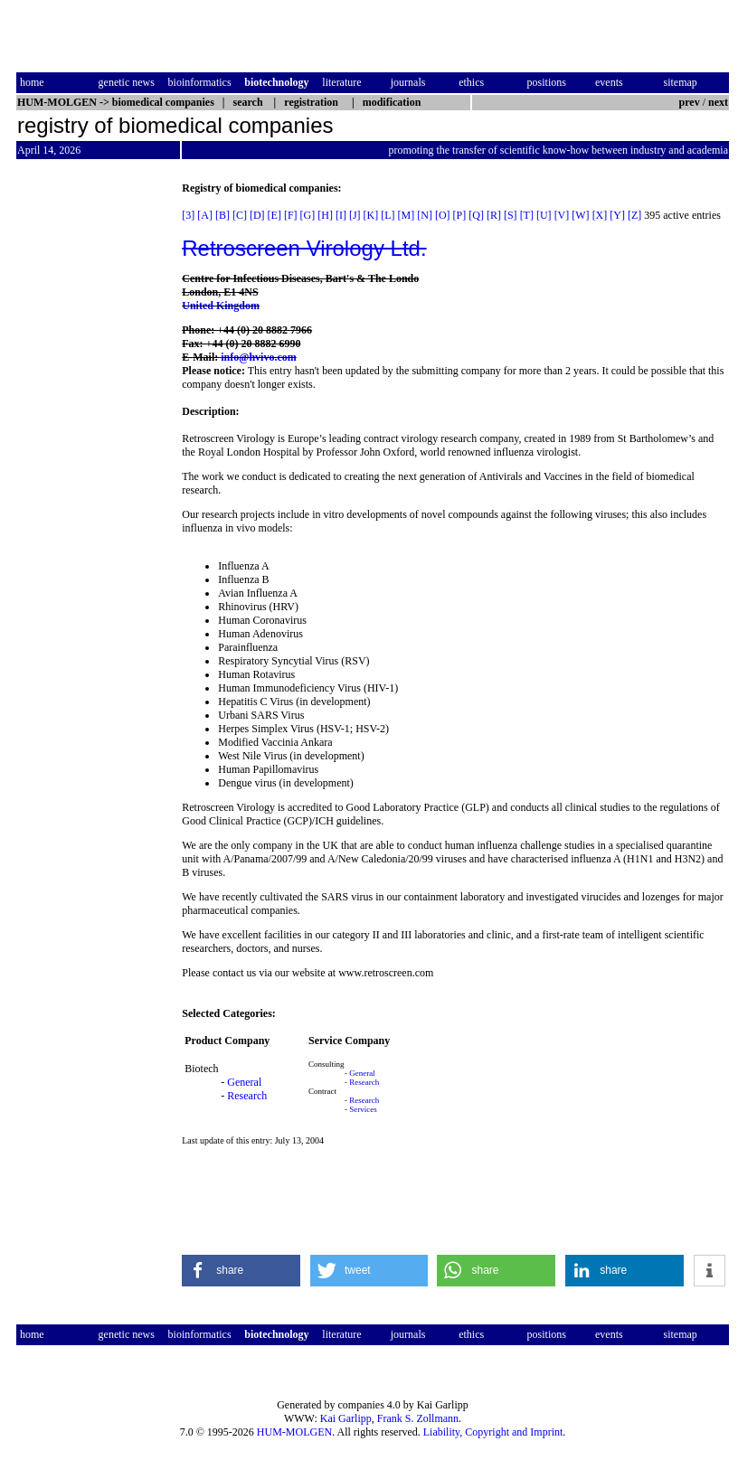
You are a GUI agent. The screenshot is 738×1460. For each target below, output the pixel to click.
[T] (527, 215)
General (244, 1082)
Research (247, 1095)
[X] (600, 215)
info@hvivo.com (259, 357)
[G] (308, 215)
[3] (188, 215)
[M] (406, 215)
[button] (241, 1270)
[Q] (476, 215)
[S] (510, 215)
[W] (580, 215)
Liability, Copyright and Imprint (493, 1432)
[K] (371, 215)
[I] (341, 215)
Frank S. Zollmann (418, 1418)
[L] (387, 215)
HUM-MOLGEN (294, 1432)
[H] (325, 215)
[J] (355, 215)
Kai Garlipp (346, 1418)
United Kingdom (221, 305)
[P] (460, 215)
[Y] (617, 215)
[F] (291, 215)
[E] (274, 215)
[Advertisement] (92, 453)
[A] (205, 215)
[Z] (634, 215)
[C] (239, 215)
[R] (494, 215)
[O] (442, 215)
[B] (222, 215)
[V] (562, 215)
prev (689, 102)
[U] (544, 215)
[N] (424, 215)
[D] (257, 215)
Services (363, 1109)
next (718, 102)
